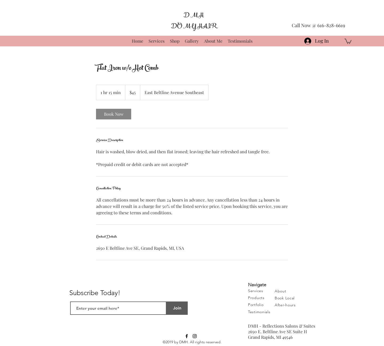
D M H (193, 15)
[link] (113, 114)
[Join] (177, 308)
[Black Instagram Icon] (194, 336)
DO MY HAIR (193, 26)
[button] (348, 41)
